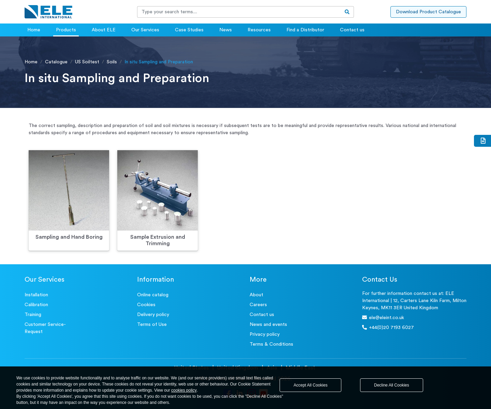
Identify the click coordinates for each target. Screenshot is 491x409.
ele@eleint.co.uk (383, 317)
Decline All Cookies (391, 385)
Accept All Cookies (310, 385)
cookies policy (184, 390)
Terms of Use (152, 324)
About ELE (104, 30)
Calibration (36, 304)
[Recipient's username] (239, 12)
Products (66, 30)
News (225, 30)
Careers (258, 304)
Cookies (146, 304)
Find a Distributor (305, 30)
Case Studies (189, 30)
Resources (259, 30)
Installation (36, 295)
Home (33, 30)
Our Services (145, 30)
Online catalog (152, 295)
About (256, 295)
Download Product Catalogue (428, 12)
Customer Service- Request (45, 328)
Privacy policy (265, 334)
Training (33, 314)
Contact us (352, 30)
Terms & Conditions (271, 344)
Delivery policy (153, 314)
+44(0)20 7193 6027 (388, 327)
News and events (268, 324)
